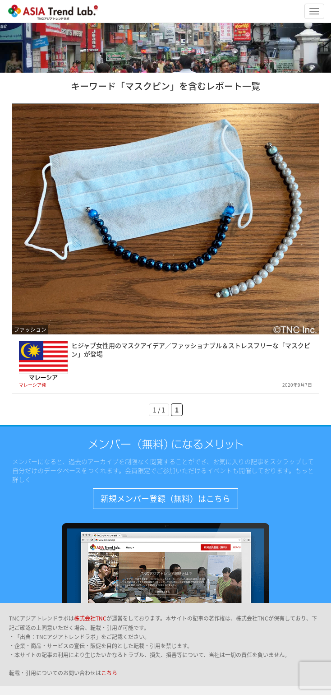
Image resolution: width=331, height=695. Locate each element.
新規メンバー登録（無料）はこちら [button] (165, 498)
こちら (109, 673)
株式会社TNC (90, 618)
